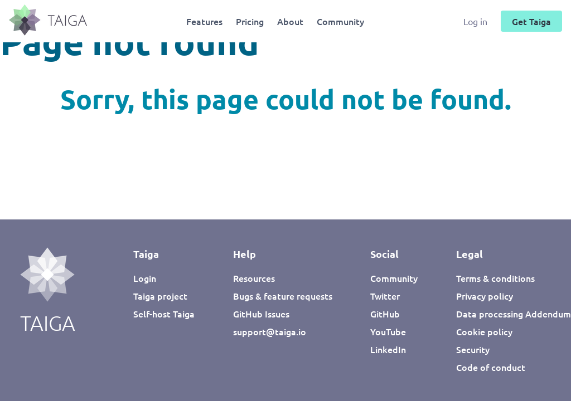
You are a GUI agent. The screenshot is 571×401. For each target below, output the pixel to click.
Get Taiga (531, 21)
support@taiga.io (269, 331)
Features (204, 21)
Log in (476, 21)
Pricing (250, 21)
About (290, 21)
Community (340, 21)
